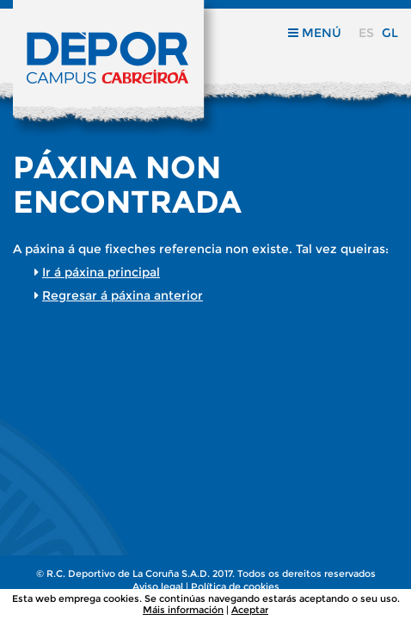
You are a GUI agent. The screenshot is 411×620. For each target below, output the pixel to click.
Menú (314, 32)
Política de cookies (235, 586)
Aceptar (249, 610)
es (366, 32)
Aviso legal (157, 586)
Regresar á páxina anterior (122, 295)
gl (390, 32)
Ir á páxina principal (101, 272)
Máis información (183, 610)
